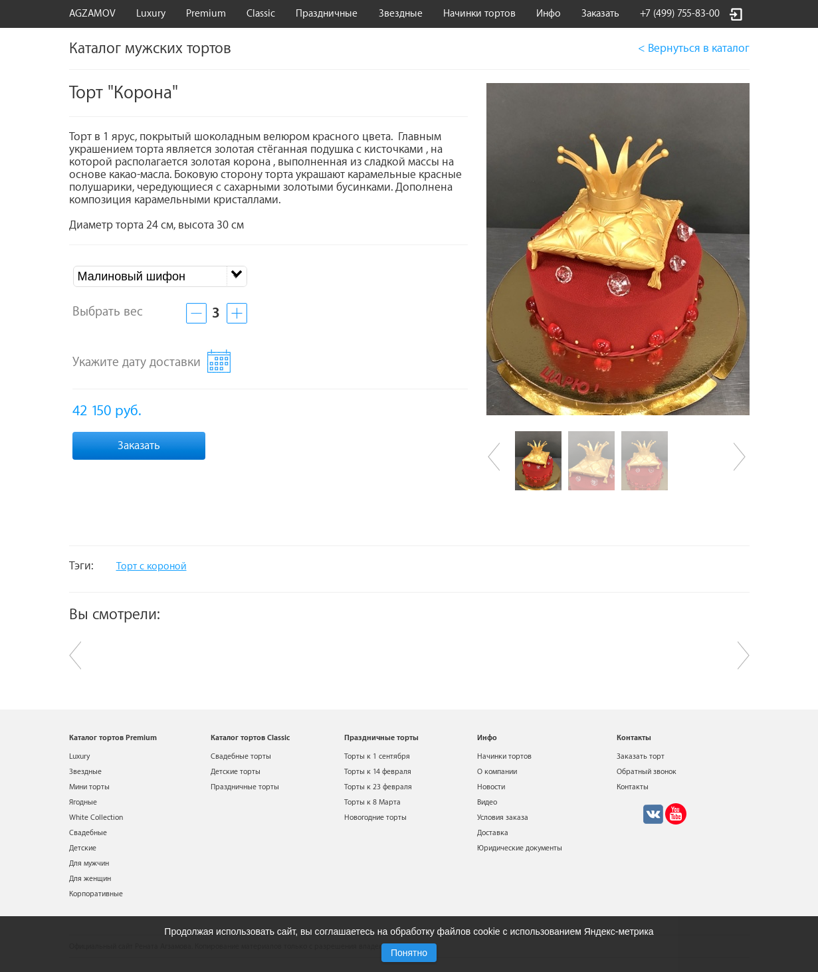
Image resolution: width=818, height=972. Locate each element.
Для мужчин (89, 863)
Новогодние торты (375, 817)
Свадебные (88, 832)
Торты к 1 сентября (377, 756)
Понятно (409, 952)
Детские (82, 848)
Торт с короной (151, 566)
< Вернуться (694, 48)
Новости (491, 787)
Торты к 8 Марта (372, 802)
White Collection (96, 817)
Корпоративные (96, 894)
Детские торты (235, 771)
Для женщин (90, 878)
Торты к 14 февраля (377, 771)
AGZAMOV (92, 13)
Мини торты (89, 787)
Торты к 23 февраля (378, 787)
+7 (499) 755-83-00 (680, 13)
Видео (487, 802)
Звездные (401, 13)
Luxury (150, 13)
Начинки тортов (479, 13)
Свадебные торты (241, 756)
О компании (497, 771)
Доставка (492, 832)
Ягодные (83, 802)
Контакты (633, 787)
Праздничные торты (245, 787)
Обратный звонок (646, 771)
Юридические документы (519, 848)
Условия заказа (502, 817)
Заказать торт (641, 756)
